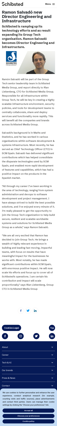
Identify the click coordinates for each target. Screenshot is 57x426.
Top (52, 328)
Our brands (7, 370)
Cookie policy (28, 421)
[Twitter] (28, 311)
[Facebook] (21, 311)
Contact (6, 385)
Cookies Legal (11, 328)
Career (5, 355)
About (5, 347)
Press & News (8, 378)
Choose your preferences (28, 416)
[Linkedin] (35, 311)
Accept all (28, 410)
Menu (50, 4)
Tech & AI (6, 362)
